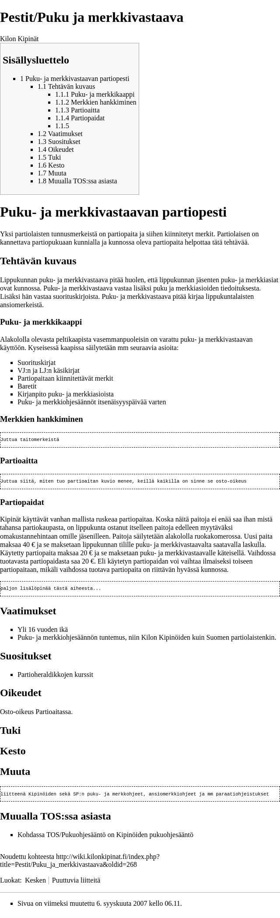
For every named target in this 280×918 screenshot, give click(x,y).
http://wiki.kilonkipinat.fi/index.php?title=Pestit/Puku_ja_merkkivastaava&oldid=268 (80, 864)
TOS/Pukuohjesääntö (76, 838)
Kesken (35, 883)
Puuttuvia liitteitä (76, 883)
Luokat (10, 883)
